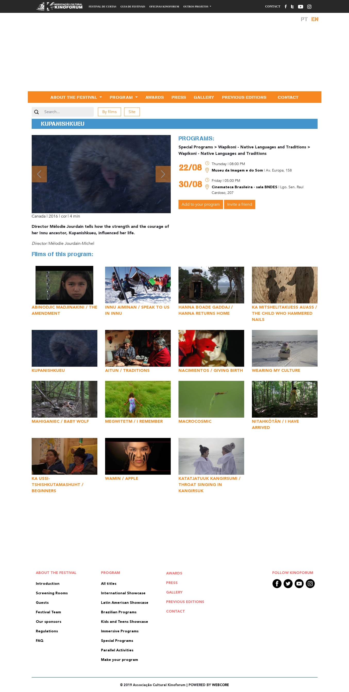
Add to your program (201, 204)
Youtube (299, 583)
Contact (272, 6)
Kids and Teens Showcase (124, 622)
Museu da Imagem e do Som (238, 170)
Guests (42, 603)
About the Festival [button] (74, 97)
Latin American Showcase (124, 603)
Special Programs (117, 641)
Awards (155, 97)
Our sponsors (48, 622)
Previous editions (244, 97)
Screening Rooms (52, 593)
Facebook (277, 583)
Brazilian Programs (119, 612)
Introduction (47, 584)
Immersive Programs (120, 631)
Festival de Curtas (102, 6)
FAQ (40, 641)
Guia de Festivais (133, 6)
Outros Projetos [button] (196, 6)
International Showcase (123, 593)
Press (179, 97)
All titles (108, 584)
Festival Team (48, 612)
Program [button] (122, 97)
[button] (39, 174)
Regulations (47, 631)
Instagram (310, 583)
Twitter (288, 583)
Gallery (204, 97)
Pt (304, 19)
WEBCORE (220, 685)
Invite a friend (239, 204)
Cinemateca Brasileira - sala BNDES (245, 187)
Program (110, 573)
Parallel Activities (117, 650)
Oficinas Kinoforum (164, 6)
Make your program (119, 660)
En (315, 19)
